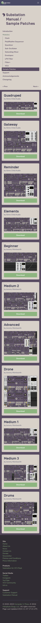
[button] (38, 3)
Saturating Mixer (11, 52)
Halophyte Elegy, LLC (11, 606)
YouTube (6, 580)
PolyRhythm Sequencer (14, 41)
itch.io (5, 585)
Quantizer (9, 45)
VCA (7, 66)
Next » (35, 86)
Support (6, 72)
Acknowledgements (11, 76)
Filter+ (7, 62)
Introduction (7, 31)
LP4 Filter (9, 59)
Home (5, 544)
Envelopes (9, 55)
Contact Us (7, 551)
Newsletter (7, 556)
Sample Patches (9, 69)
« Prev (5, 86)
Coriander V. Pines (22, 604)
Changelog (7, 79)
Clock (7, 38)
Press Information (10, 561)
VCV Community (9, 583)
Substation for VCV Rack (12, 568)
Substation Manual (10, 595)
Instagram (6, 578)
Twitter (5, 575)
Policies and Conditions (12, 558)
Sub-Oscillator (11, 48)
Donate (5, 553)
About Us (6, 546)
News (5, 549)
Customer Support (10, 592)
